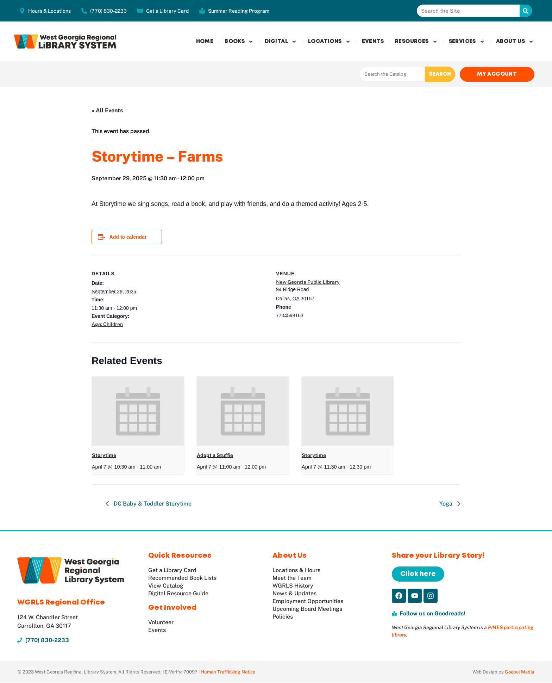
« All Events (107, 110)
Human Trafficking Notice (228, 672)
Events (373, 41)
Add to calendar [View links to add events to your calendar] (128, 237)
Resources (416, 42)
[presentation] (138, 411)
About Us (515, 42)
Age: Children (107, 324)
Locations (329, 42)
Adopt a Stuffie (215, 455)
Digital (281, 42)
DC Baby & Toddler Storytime (152, 504)
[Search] (526, 11)
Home (205, 41)
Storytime (104, 455)
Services (467, 42)
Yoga (446, 504)
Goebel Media (519, 672)
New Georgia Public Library (308, 282)
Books (239, 42)
